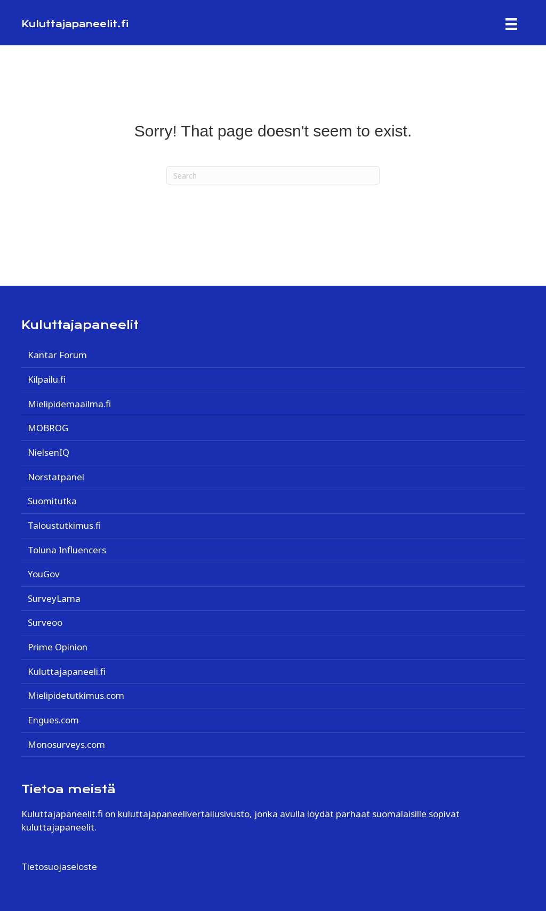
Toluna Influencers (67, 550)
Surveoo (45, 622)
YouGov (44, 574)
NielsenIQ (48, 452)
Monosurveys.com (66, 744)
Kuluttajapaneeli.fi (67, 671)
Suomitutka (52, 501)
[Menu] (511, 24)
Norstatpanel (56, 477)
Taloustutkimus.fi (64, 525)
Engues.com (53, 720)
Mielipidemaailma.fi (69, 404)
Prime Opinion (57, 647)
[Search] (273, 175)
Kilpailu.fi (47, 379)
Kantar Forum (57, 355)
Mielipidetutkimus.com (76, 695)
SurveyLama (54, 598)
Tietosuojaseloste (59, 866)
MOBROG (48, 428)
